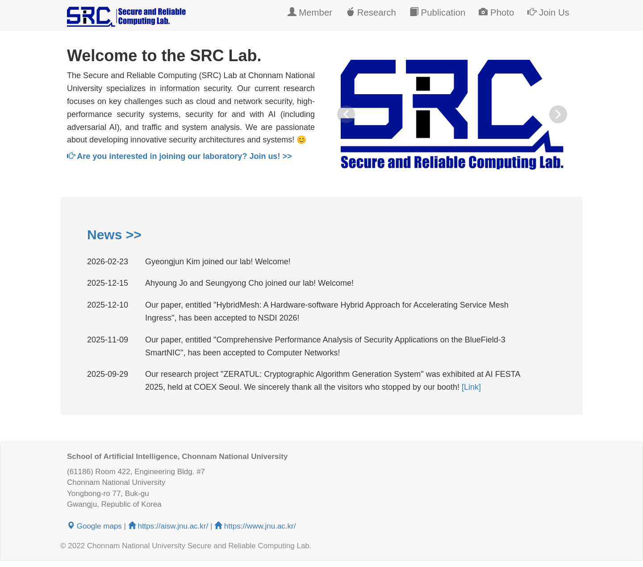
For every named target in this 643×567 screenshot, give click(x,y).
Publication (437, 12)
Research (371, 12)
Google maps (94, 526)
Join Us (548, 12)
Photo (496, 12)
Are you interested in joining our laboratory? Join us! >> (179, 156)
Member (310, 12)
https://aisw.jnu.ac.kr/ (169, 526)
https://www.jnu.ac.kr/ (255, 526)
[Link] (471, 387)
